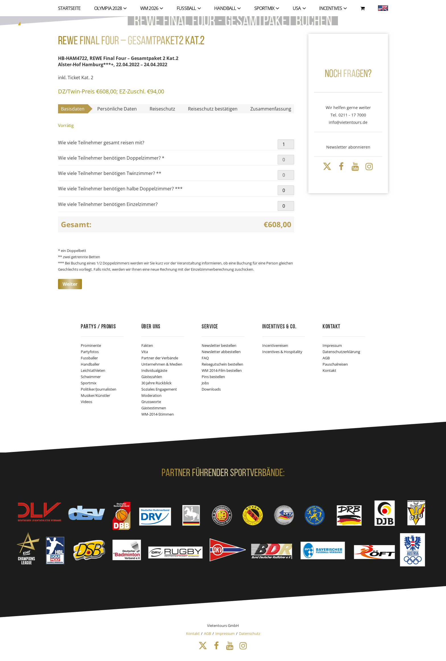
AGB (326, 357)
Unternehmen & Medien (161, 364)
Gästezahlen (151, 376)
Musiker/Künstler (95, 395)
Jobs (205, 382)
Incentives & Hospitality (282, 351)
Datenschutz (249, 633)
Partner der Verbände (159, 357)
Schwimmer (91, 376)
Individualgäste (154, 370)
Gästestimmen (153, 407)
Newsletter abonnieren (348, 147)
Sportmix (88, 382)
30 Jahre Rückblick (156, 382)
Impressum (332, 345)
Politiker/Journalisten (98, 389)
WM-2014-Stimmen (157, 414)
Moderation (151, 395)
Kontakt (329, 370)
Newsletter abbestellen (221, 351)
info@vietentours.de (348, 122)
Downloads (211, 389)
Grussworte (151, 401)
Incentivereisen (275, 345)
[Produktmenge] (286, 144)
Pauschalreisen (335, 364)
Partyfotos (90, 351)
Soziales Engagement (159, 389)
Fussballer (89, 357)
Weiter (70, 284)
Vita (144, 351)
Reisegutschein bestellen (222, 364)
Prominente (91, 345)
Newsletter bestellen (219, 345)
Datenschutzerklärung (341, 351)
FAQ (205, 357)
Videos (86, 401)
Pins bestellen (213, 376)
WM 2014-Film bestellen (222, 370)
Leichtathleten (93, 370)
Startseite (69, 8)
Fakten (147, 345)
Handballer (90, 364)
